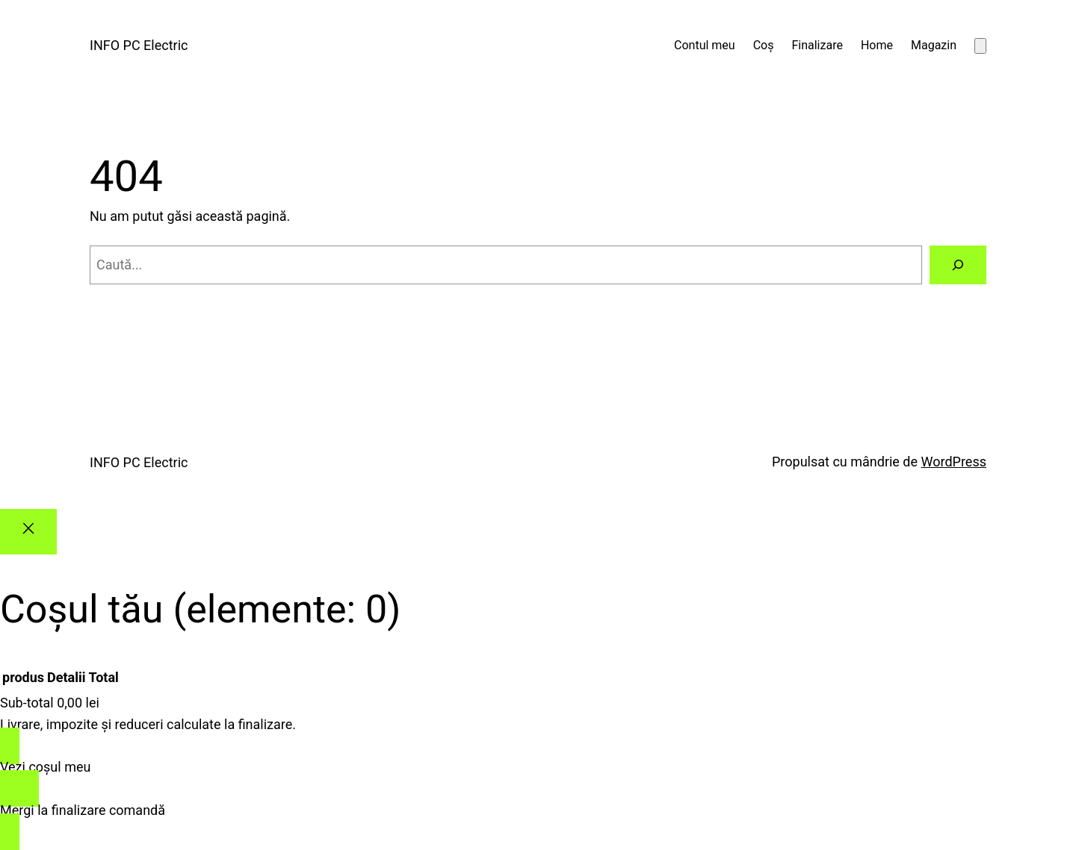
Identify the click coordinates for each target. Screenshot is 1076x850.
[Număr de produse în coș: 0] (980, 46)
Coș (763, 45)
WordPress (953, 461)
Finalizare (816, 45)
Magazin (933, 45)
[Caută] (958, 265)
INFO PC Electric (139, 45)
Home (877, 45)
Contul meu (704, 45)
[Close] (28, 531)
